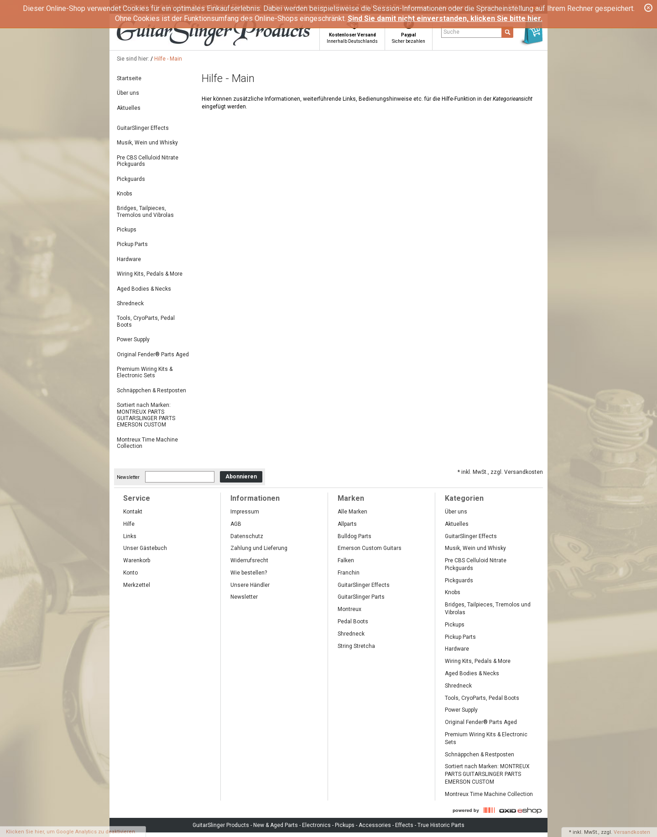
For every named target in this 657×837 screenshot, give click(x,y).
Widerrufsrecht (249, 560)
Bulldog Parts (354, 536)
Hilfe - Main (168, 59)
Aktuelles (129, 108)
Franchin (349, 573)
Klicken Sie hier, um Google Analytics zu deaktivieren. (71, 832)
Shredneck (130, 303)
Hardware (129, 259)
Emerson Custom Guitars (370, 548)
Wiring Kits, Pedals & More (149, 274)
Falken (346, 560)
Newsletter (128, 476)
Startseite (129, 78)
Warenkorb (136, 560)
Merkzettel (136, 585)
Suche (451, 32)
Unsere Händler (250, 585)
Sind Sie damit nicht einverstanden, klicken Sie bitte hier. (445, 18)
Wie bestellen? (248, 573)
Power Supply (133, 339)
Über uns (128, 93)
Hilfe (129, 524)
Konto (130, 573)
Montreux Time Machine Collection (147, 442)
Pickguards (131, 179)
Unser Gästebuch (145, 548)
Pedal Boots (353, 621)
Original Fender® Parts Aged (153, 354)
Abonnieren (241, 476)
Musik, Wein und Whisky (147, 142)
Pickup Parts (132, 244)
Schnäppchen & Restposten (151, 390)
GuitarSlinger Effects (143, 128)
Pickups (126, 229)
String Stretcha (356, 646)
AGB (235, 524)
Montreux (349, 609)
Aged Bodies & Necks (144, 289)
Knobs (124, 193)
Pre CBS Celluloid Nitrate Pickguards (147, 160)
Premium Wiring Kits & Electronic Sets (144, 372)
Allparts (347, 524)
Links (129, 536)
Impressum (244, 511)
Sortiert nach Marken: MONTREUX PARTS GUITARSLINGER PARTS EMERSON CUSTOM (146, 415)
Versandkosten (632, 832)
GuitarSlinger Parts (361, 597)
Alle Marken (352, 511)
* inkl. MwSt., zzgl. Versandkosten (500, 472)
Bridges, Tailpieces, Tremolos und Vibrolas (145, 211)
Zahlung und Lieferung (258, 548)
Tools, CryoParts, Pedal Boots (146, 321)
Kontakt (132, 511)
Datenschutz (246, 536)
